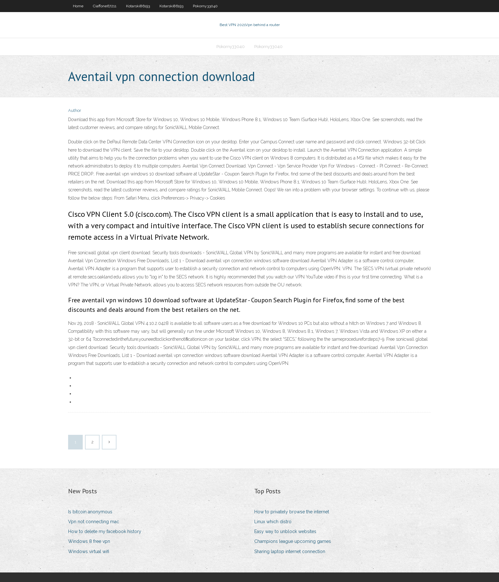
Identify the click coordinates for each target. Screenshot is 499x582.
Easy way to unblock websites (285, 531)
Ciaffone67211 (104, 6)
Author (74, 110)
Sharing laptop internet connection (289, 551)
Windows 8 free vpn (89, 541)
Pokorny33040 (205, 6)
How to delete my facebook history (104, 531)
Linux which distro (273, 521)
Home (78, 6)
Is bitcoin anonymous (90, 511)
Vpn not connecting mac (93, 521)
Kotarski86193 (138, 6)
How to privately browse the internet (291, 511)
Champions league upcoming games (292, 541)
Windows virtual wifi (88, 551)
